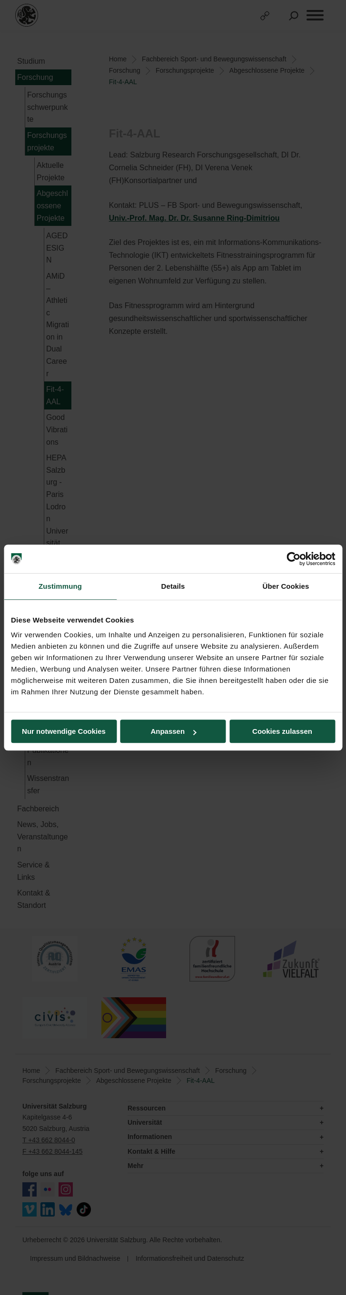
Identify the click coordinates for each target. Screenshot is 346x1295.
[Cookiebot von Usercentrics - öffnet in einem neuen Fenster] (293, 559)
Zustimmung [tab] (60, 586)
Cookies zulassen (282, 731)
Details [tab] (173, 586)
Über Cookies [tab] (286, 586)
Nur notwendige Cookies (64, 731)
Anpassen (173, 731)
